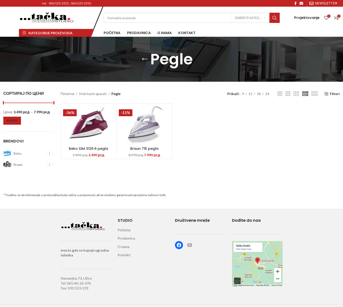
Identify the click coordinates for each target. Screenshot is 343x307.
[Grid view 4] (296, 94)
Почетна (67, 93)
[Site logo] (47, 17)
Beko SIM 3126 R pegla (88, 148)
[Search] (192, 18)
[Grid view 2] (279, 94)
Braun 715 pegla (144, 148)
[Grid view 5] (305, 94)
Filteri (335, 93)
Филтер (12, 120)
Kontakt (124, 255)
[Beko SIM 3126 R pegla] (88, 125)
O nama (123, 246)
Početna (124, 230)
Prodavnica (126, 238)
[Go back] (144, 59)
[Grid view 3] (287, 94)
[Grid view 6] (314, 94)
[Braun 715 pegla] (144, 125)
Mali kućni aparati (93, 93)
